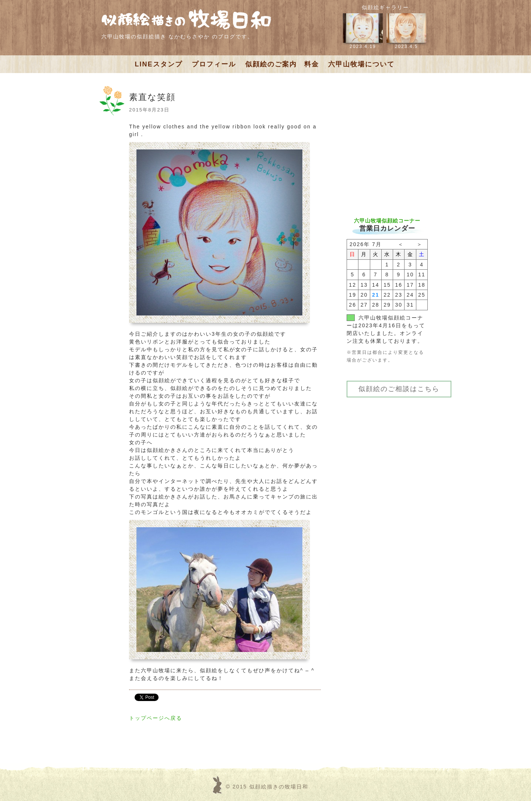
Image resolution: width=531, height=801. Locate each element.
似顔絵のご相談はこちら (399, 389)
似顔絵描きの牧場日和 (278, 787)
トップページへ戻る (155, 718)
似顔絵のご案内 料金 (282, 64)
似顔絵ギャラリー (385, 7)
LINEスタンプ (159, 64)
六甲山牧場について (361, 64)
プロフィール (214, 64)
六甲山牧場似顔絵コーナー (387, 221)
